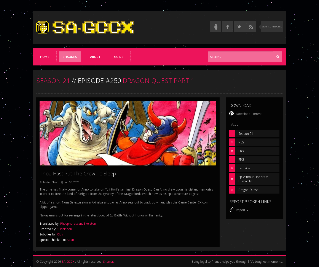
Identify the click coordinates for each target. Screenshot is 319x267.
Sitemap (109, 261)
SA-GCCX (68, 261)
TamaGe (244, 168)
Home (44, 57)
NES (241, 142)
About (95, 57)
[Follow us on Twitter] (239, 26)
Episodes (70, 57)
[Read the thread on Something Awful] (215, 26)
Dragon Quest (248, 190)
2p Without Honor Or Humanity (253, 179)
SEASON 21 (53, 80)
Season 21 (245, 134)
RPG (241, 159)
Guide (118, 57)
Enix (241, 151)
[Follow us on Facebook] (227, 26)
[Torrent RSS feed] (250, 26)
